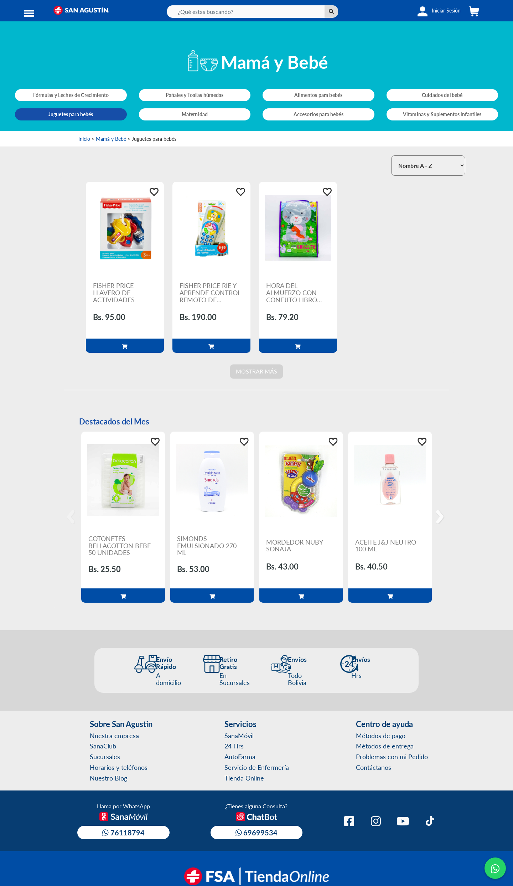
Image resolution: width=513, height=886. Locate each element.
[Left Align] (331, 11)
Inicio (84, 138)
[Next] (441, 517)
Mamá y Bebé (111, 138)
